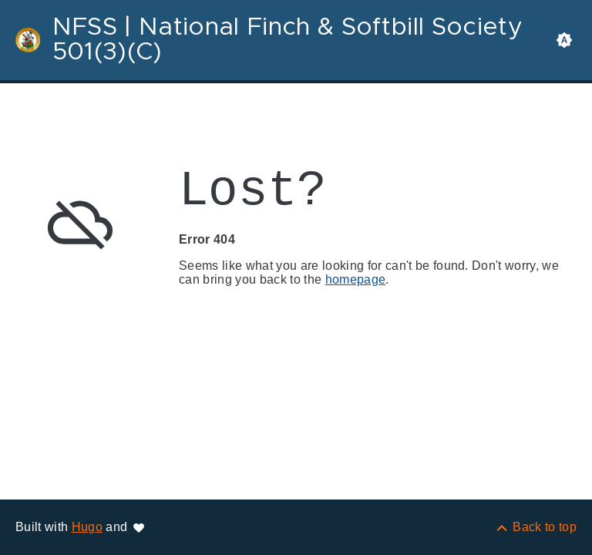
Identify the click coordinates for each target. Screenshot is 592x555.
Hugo (87, 526)
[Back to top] (535, 526)
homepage (355, 279)
